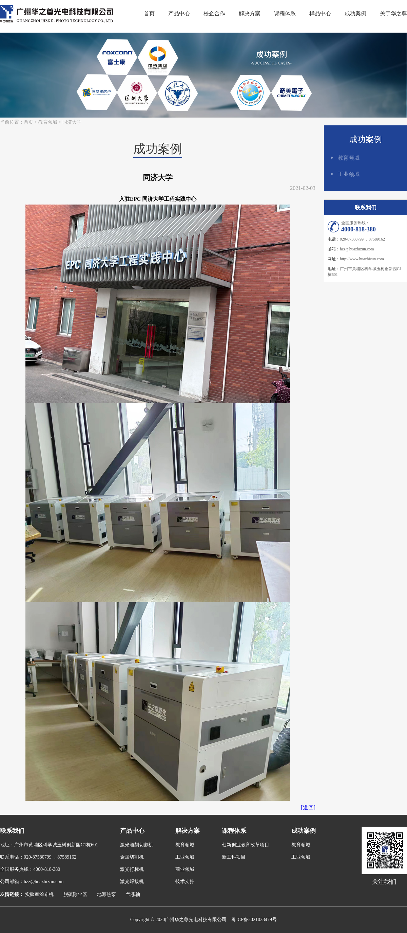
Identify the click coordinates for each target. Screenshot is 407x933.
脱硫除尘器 (75, 894)
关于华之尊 (393, 13)
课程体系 (285, 13)
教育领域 (47, 122)
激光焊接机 (132, 881)
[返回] (308, 807)
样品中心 (320, 13)
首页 (149, 13)
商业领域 (184, 869)
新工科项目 (234, 857)
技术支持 (184, 881)
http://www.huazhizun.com (362, 259)
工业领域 (349, 174)
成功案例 (355, 13)
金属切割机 (132, 857)
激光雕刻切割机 (136, 844)
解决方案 (249, 13)
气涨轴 (133, 894)
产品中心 (179, 13)
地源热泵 (106, 894)
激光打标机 (132, 869)
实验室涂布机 (39, 894)
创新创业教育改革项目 (245, 844)
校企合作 (214, 13)
